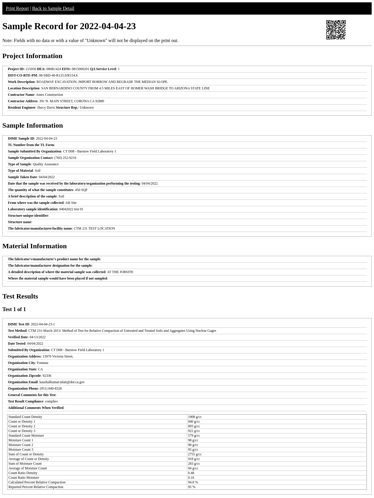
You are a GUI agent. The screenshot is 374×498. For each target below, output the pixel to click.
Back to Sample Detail (53, 8)
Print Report (17, 8)
